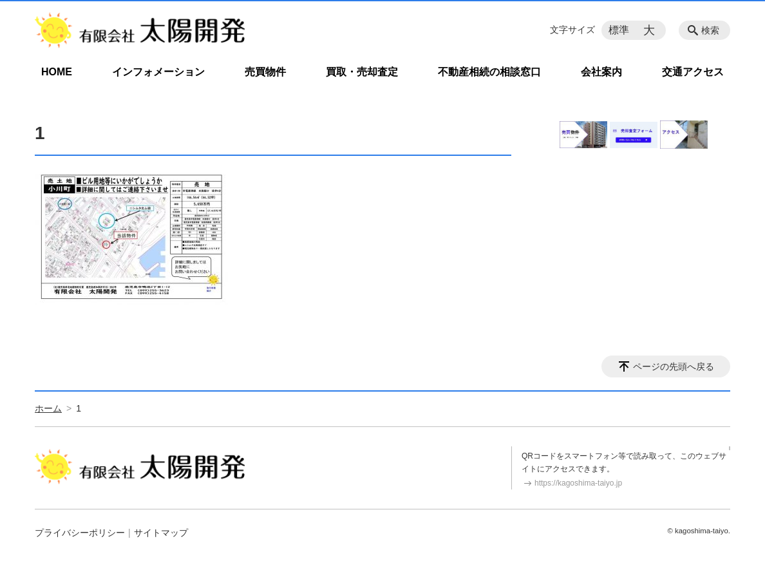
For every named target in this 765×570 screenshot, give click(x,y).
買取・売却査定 (362, 71)
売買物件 (265, 71)
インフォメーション (158, 71)
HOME (56, 71)
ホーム (48, 408)
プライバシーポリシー (80, 532)
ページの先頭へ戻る (673, 366)
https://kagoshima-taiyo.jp (578, 483)
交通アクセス (693, 71)
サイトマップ (161, 532)
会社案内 (601, 71)
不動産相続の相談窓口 (489, 71)
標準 (619, 29)
